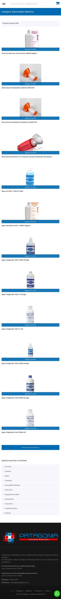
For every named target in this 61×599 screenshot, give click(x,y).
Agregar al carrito (30, 49)
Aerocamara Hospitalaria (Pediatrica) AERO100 (19, 122)
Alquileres (29, 591)
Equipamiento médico (12, 494)
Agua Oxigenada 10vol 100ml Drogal (15, 260)
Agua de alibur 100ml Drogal (12, 191)
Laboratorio (9, 490)
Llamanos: (5, 580)
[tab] (30, 467)
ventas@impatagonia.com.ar (19, 582)
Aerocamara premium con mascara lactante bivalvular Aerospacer (27, 157)
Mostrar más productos (30, 447)
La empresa (38, 591)
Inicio (12, 591)
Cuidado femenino (11, 508)
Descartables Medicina (12, 485)
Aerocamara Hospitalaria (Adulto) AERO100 (18, 88)
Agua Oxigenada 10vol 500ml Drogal (15, 398)
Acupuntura (9, 504)
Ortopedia (8, 480)
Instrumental (9, 499)
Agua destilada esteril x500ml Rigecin (16, 225)
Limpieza (8, 471)
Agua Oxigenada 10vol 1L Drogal (14, 294)
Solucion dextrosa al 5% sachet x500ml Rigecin (19, 53)
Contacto (47, 591)
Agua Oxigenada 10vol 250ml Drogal (15, 363)
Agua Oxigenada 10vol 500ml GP (14, 432)
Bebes (7, 476)
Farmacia (8, 467)
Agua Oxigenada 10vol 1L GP (12, 329)
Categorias (19, 591)
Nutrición (8, 513)
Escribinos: (6, 582)
